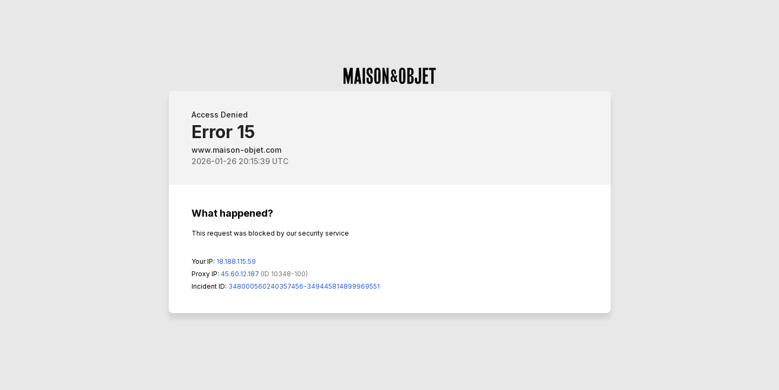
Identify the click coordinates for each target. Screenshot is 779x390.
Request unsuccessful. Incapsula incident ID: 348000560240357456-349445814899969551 (389, 195)
